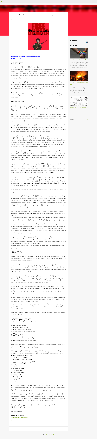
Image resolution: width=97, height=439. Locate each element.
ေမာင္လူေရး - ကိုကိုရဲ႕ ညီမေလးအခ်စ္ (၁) (78, 59)
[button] (12, 20)
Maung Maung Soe (16, 417)
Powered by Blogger (48, 434)
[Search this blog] (89, 1)
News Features (24, 417)
